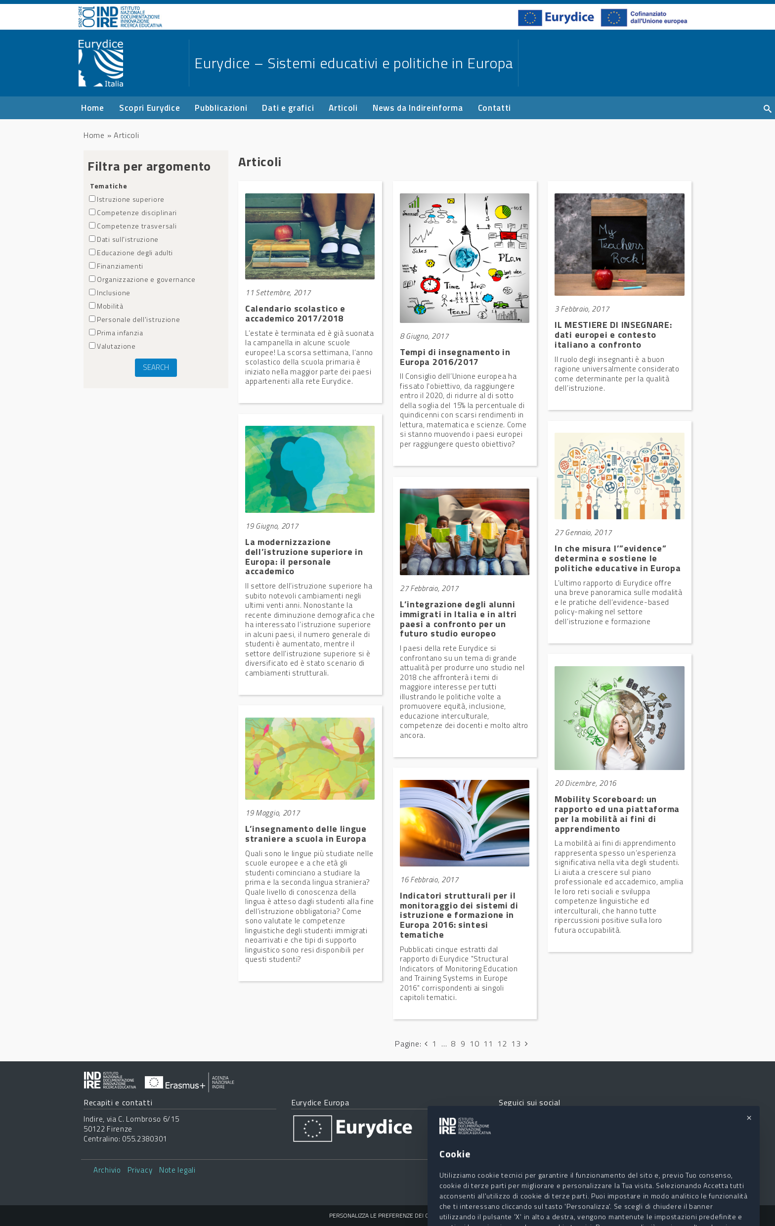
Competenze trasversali (132, 226)
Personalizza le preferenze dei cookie (387, 1215)
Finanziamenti (116, 266)
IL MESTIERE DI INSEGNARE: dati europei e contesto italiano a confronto (613, 334)
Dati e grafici (288, 107)
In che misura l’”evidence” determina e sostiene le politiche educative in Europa (618, 558)
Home (92, 107)
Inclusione (109, 292)
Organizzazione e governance (142, 279)
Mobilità (106, 306)
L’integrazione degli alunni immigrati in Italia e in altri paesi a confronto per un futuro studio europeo (458, 618)
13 (515, 1043)
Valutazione (112, 346)
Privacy (140, 1170)
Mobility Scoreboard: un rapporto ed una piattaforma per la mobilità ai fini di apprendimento (617, 813)
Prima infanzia (116, 332)
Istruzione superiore (127, 199)
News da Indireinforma (418, 107)
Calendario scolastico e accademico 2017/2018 (295, 313)
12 (502, 1043)
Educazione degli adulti (131, 252)
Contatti (495, 107)
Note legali (177, 1170)
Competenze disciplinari (133, 212)
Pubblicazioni (221, 107)
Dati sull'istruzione (124, 239)
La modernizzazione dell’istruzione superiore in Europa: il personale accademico (304, 556)
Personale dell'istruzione (134, 319)
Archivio (107, 1170)
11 (488, 1043)
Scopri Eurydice (149, 107)
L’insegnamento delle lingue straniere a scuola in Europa (306, 833)
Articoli (343, 107)
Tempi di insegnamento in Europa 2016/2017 (455, 356)
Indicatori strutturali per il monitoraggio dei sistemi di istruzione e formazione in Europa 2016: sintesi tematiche (459, 915)
